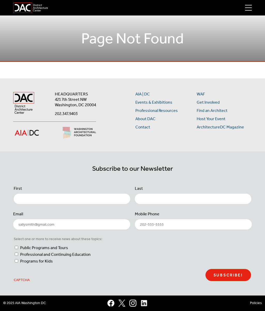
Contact (142, 127)
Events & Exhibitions (153, 102)
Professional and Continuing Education (55, 254)
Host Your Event (211, 118)
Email (18, 213)
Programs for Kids (36, 261)
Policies (256, 303)
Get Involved (208, 102)
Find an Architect (212, 110)
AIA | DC (142, 94)
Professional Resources (156, 110)
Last (139, 188)
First (18, 188)
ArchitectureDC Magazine (220, 127)
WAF (201, 94)
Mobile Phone (147, 213)
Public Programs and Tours (44, 247)
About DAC (145, 118)
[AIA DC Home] (23, 103)
